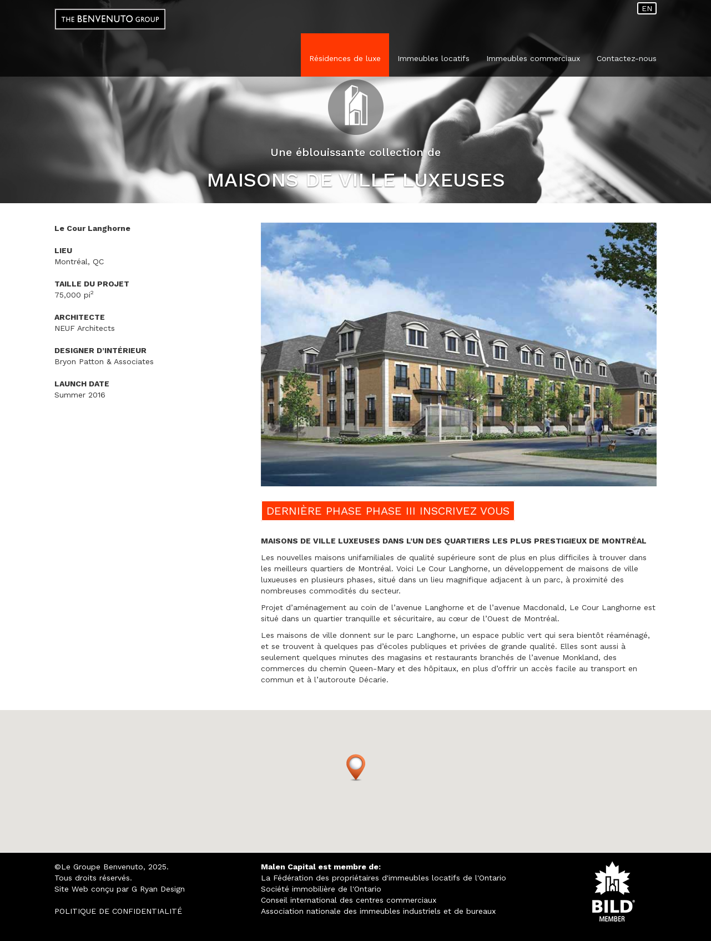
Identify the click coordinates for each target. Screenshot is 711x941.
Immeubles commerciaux (533, 58)
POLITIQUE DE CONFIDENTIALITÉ (118, 911)
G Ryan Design (158, 888)
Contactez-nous (627, 58)
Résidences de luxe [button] (345, 58)
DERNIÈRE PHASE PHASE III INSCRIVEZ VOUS (388, 510)
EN (647, 8)
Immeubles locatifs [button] (433, 58)
